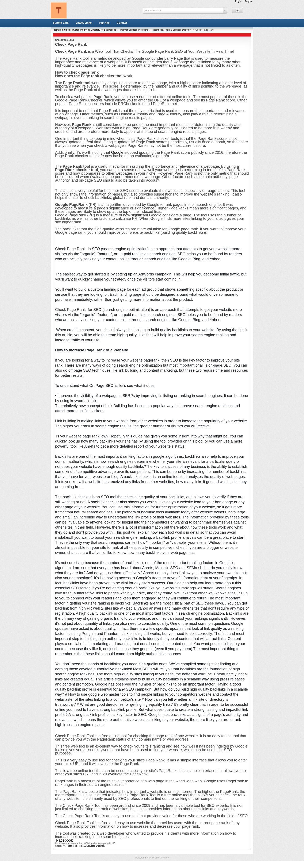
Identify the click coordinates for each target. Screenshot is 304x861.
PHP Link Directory (159, 857)
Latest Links (84, 22)
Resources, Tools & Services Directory (172, 29)
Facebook (64, 840)
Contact (122, 22)
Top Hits (104, 22)
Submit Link (60, 22)
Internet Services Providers (134, 29)
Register (249, 1)
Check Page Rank (64, 40)
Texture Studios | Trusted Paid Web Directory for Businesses (85, 29)
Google (117, 152)
